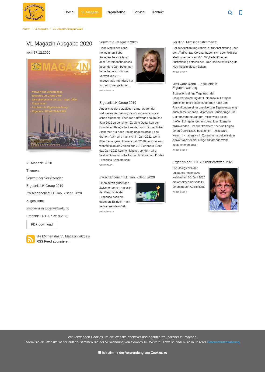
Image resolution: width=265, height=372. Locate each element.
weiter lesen (106, 90)
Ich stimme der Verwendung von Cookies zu (134, 353)
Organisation (116, 12)
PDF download (42, 224)
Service (138, 12)
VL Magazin (90, 12)
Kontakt (158, 12)
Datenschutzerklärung (223, 342)
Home (69, 12)
